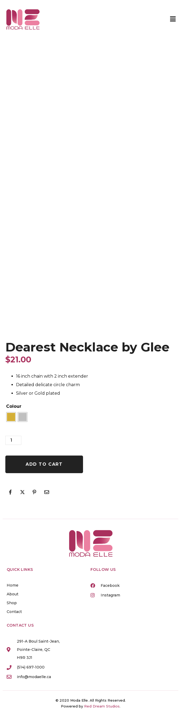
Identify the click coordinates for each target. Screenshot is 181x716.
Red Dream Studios (102, 706)
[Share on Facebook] (10, 492)
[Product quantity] (13, 440)
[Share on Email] (47, 492)
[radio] (11, 417)
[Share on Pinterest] (34, 492)
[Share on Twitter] (22, 492)
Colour (13, 406)
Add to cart (44, 464)
